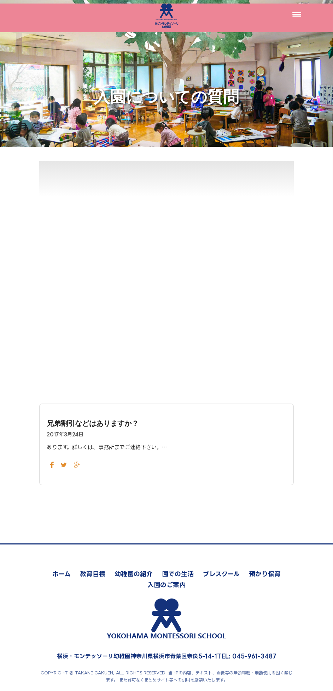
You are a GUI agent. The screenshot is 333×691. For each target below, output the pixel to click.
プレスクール (221, 573)
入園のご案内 (166, 584)
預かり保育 (265, 573)
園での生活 (178, 573)
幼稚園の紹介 (134, 573)
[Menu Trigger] (296, 14)
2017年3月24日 (65, 434)
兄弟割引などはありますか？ (93, 423)
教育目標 (92, 573)
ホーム (61, 573)
